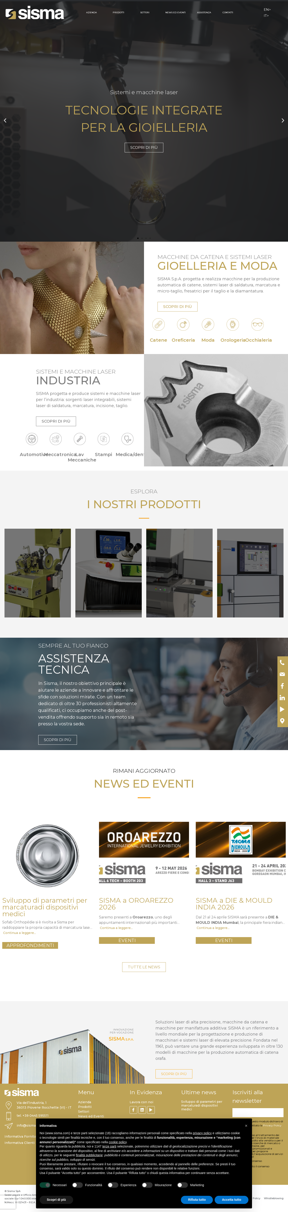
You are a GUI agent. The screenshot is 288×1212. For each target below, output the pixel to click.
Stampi (103, 454)
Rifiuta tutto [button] (197, 1199)
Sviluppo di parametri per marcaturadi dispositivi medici (201, 1105)
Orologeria (233, 340)
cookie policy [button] (117, 1142)
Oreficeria (183, 340)
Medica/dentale (134, 454)
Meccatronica (60, 454)
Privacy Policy (272, 1125)
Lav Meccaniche (82, 457)
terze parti (109, 1146)
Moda (208, 340)
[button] (5, 120)
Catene (158, 340)
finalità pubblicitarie (89, 1155)
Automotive (34, 454)
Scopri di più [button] (56, 1199)
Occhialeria (258, 340)
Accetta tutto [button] (231, 1199)
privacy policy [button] (202, 1133)
